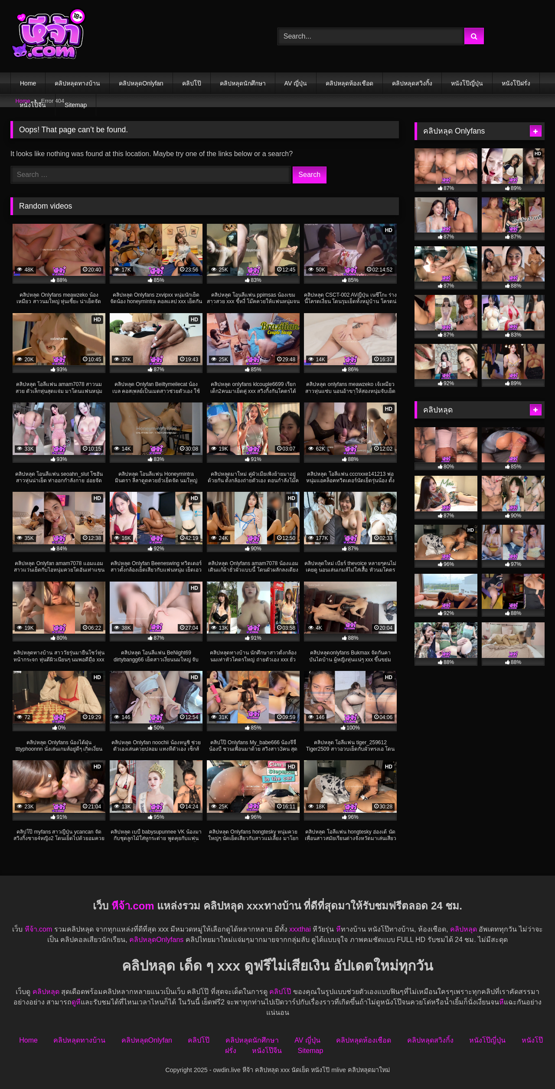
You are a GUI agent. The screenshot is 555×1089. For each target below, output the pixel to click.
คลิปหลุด (463, 929)
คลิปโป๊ (191, 83)
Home (28, 83)
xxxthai (300, 929)
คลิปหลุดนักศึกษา (243, 83)
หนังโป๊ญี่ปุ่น (467, 83)
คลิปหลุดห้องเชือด (349, 83)
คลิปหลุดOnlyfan (141, 83)
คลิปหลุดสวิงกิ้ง (412, 83)
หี (338, 929)
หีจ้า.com (132, 906)
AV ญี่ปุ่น (295, 83)
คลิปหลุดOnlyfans (156, 939)
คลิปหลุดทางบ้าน (77, 83)
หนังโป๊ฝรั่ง (516, 83)
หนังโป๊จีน (33, 104)
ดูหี (76, 1002)
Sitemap (76, 104)
